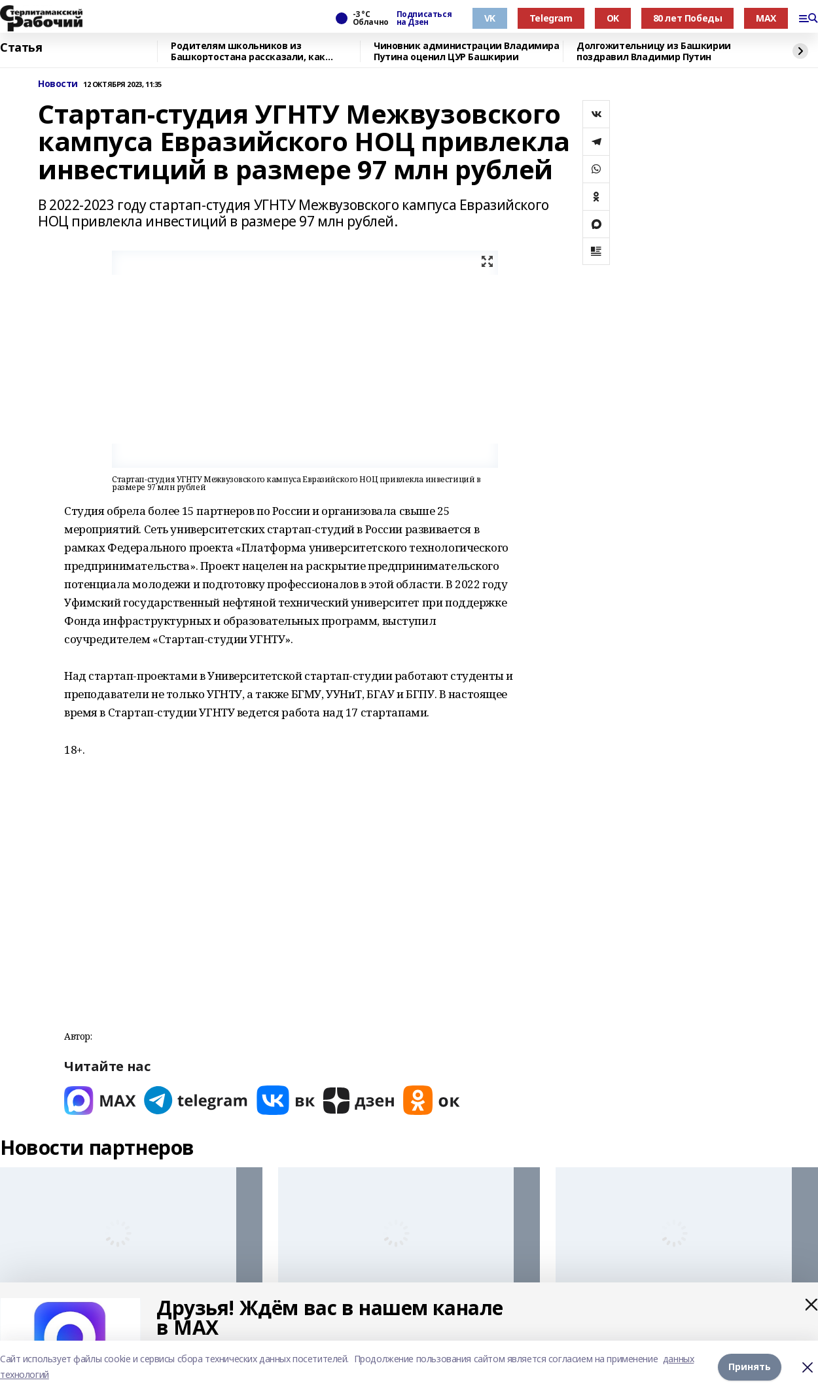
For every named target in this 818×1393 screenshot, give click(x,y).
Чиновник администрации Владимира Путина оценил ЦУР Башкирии (467, 51)
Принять (749, 1366)
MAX (766, 18)
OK (613, 18)
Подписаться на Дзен (424, 18)
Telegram (551, 18)
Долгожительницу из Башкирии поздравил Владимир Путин (654, 51)
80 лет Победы (687, 18)
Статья (21, 48)
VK (489, 18)
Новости (58, 84)
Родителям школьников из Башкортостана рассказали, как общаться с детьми (248, 51)
